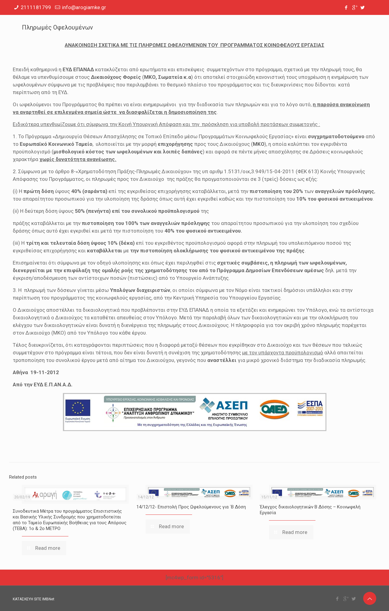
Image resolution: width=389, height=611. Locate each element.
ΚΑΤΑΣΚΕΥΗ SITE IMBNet (33, 599)
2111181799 (36, 7)
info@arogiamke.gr (84, 7)
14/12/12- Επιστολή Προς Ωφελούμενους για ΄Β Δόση (191, 507)
